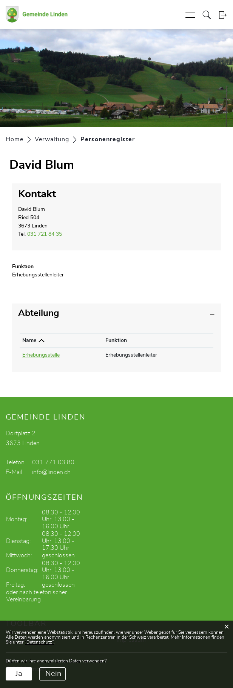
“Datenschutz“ (39, 642)
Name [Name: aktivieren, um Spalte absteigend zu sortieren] (29, 340)
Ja (18, 673)
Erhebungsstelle (41, 355)
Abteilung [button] (38, 313)
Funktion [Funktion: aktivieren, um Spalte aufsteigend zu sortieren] (116, 340)
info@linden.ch (51, 472)
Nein (53, 673)
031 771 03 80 (53, 462)
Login (222, 15)
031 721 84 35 (44, 234)
